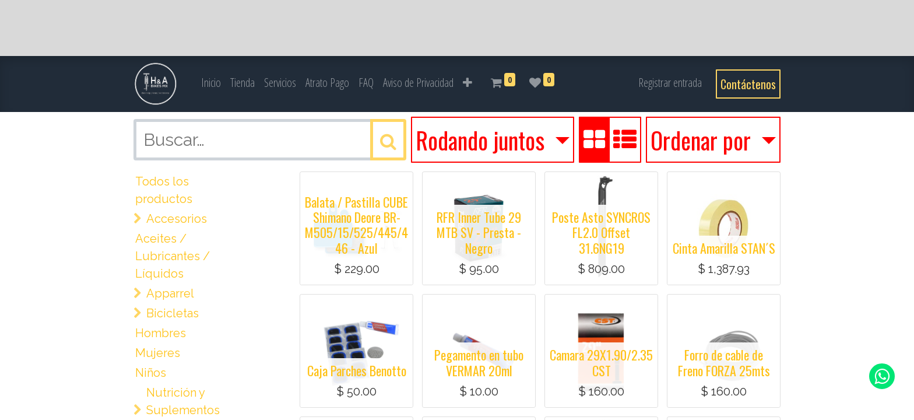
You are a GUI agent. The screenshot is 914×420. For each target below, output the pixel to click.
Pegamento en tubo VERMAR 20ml (478, 362)
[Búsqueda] (388, 139)
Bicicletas (172, 313)
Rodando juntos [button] (483, 140)
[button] (467, 82)
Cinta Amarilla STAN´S (724, 248)
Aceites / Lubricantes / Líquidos (172, 256)
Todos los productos (163, 190)
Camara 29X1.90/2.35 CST (601, 362)
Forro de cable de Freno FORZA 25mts (724, 362)
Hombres (160, 333)
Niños (150, 373)
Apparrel (170, 293)
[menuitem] (211, 82)
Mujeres (157, 353)
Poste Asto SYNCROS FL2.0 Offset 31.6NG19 (601, 232)
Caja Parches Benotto (356, 370)
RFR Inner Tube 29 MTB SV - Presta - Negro (479, 232)
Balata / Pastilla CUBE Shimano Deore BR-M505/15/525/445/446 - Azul (356, 224)
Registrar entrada (670, 82)
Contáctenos (748, 84)
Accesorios (176, 219)
